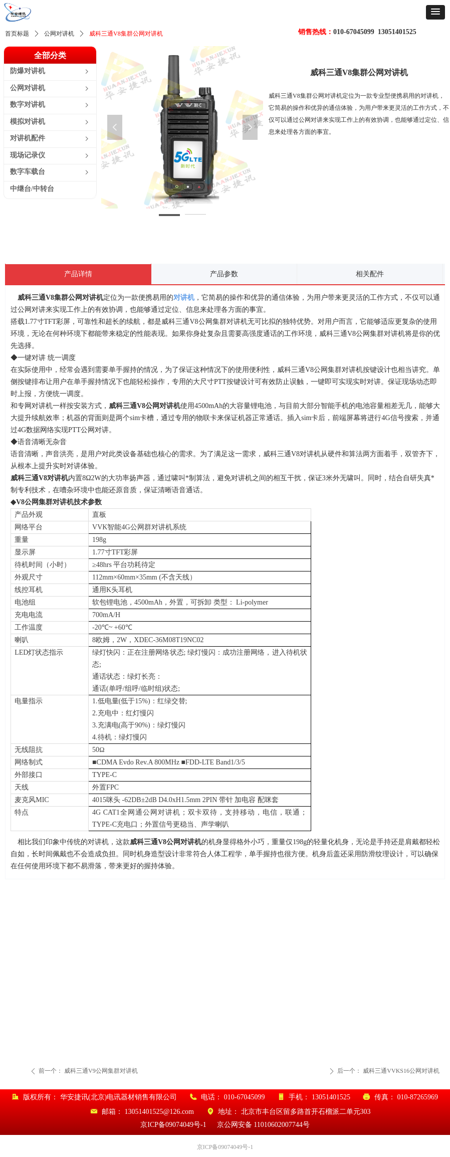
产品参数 (224, 274)
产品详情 (78, 274)
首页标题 (17, 33)
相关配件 (370, 274)
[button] (435, 12)
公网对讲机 (59, 33)
